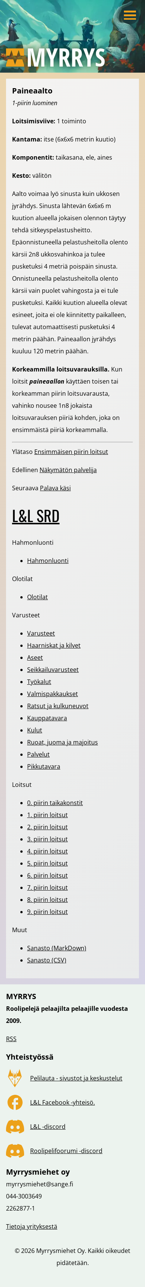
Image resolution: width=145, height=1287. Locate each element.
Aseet (35, 657)
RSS (11, 1039)
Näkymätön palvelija (68, 470)
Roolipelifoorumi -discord (66, 1151)
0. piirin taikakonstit (55, 803)
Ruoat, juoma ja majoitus (62, 742)
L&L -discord (48, 1126)
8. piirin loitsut (47, 899)
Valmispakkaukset (52, 694)
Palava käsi (55, 488)
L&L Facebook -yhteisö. (62, 1102)
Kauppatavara (47, 718)
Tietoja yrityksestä (31, 1226)
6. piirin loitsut (47, 875)
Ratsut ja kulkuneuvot (58, 706)
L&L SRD (36, 515)
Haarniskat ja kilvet (54, 645)
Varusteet (41, 633)
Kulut (34, 730)
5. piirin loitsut (47, 863)
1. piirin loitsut (47, 815)
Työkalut (39, 682)
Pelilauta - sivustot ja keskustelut (76, 1078)
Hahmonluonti (48, 560)
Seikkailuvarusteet (53, 669)
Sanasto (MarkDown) (56, 948)
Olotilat (37, 597)
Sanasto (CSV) (46, 960)
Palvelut (38, 754)
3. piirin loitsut (47, 839)
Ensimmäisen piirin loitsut (71, 452)
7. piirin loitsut (47, 887)
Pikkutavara (43, 766)
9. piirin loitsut (47, 912)
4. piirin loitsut (47, 851)
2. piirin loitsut (47, 827)
